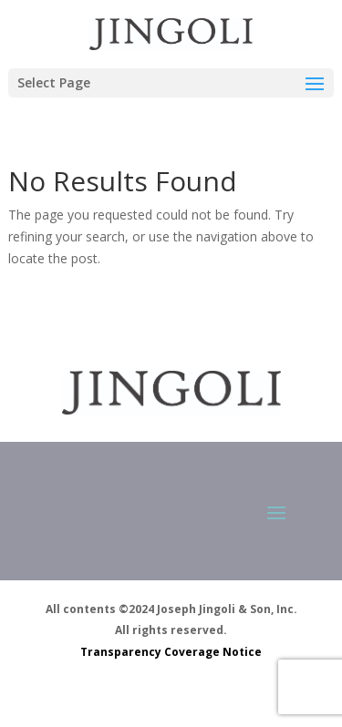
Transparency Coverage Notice (171, 652)
